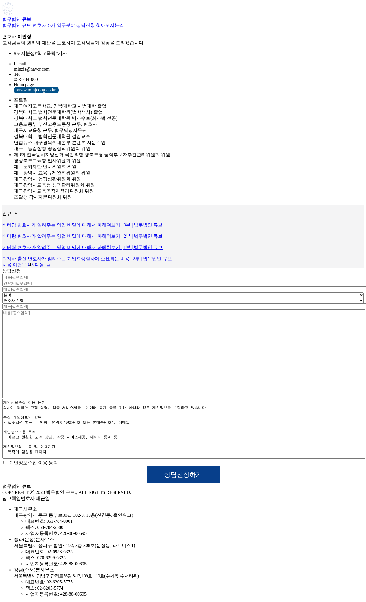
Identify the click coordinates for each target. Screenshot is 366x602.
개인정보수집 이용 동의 (30, 462)
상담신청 (85, 25)
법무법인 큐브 (16, 25)
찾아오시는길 (110, 25)
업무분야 (66, 25)
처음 (7, 264)
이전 (17, 264)
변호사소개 (44, 25)
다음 (40, 264)
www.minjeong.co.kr (36, 89)
